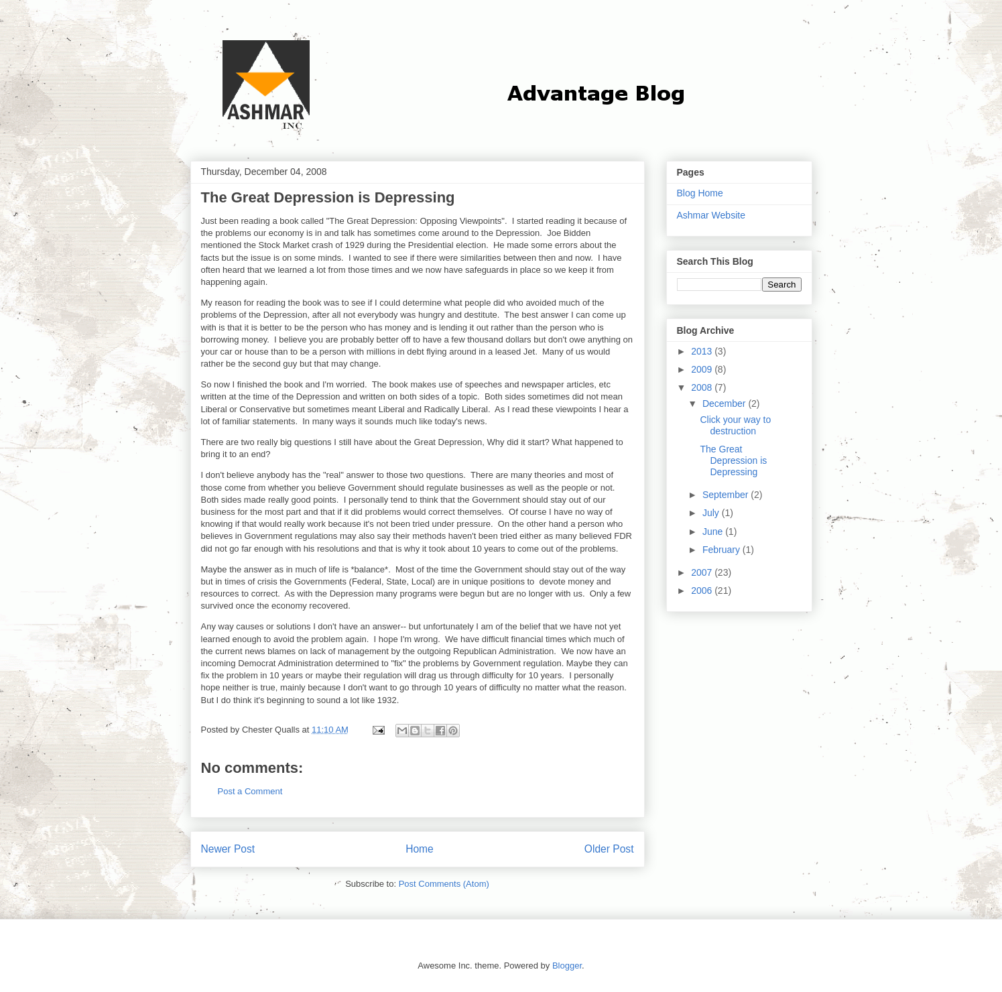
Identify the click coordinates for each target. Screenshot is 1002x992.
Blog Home (700, 193)
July (712, 512)
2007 (702, 572)
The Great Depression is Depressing (733, 460)
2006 (702, 590)
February (722, 549)
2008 (702, 387)
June (713, 531)
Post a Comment (250, 791)
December (725, 403)
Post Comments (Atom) (444, 884)
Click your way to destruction (735, 425)
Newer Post (228, 849)
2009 (702, 369)
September (726, 494)
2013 (702, 351)
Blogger (567, 965)
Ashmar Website (711, 215)
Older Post (609, 849)
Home (419, 849)
